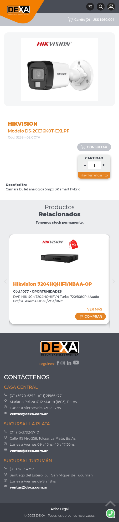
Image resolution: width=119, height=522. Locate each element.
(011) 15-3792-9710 (24, 432)
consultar (94, 147)
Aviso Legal (60, 509)
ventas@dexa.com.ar (29, 414)
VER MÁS (94, 309)
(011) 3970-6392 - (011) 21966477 (36, 395)
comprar (90, 316)
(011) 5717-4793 (22, 469)
